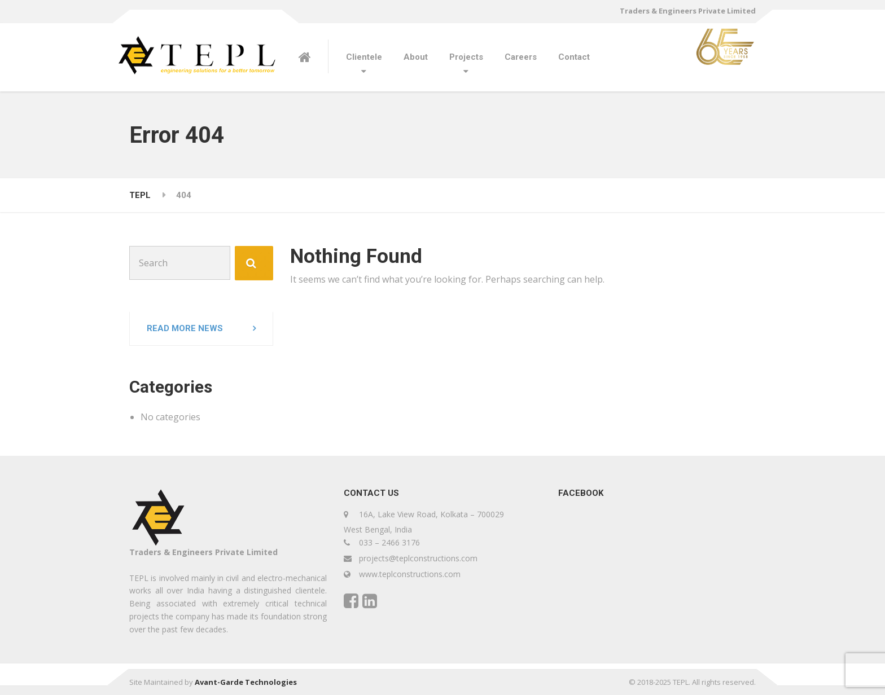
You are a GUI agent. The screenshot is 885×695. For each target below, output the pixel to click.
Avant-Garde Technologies (246, 682)
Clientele (364, 57)
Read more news (185, 328)
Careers (521, 57)
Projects (466, 57)
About (416, 57)
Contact (574, 57)
